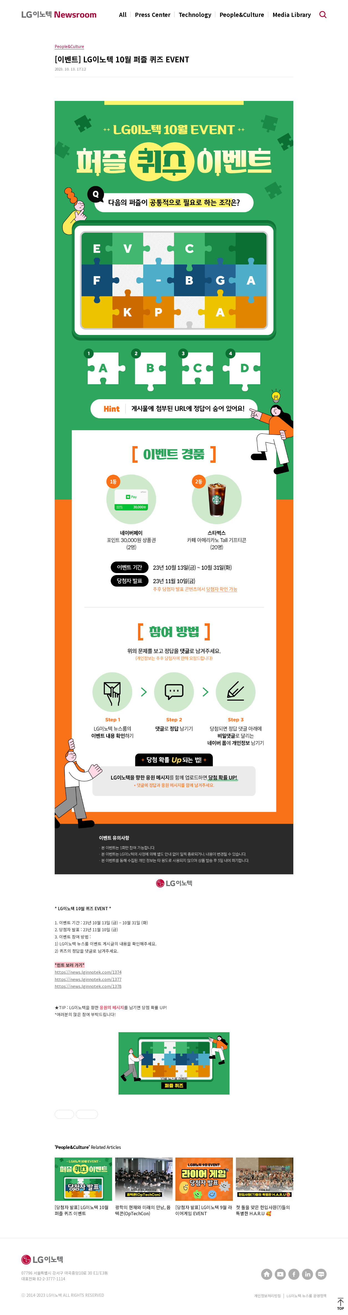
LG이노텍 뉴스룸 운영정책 (307, 1295)
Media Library (292, 14)
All (123, 14)
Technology (195, 14)
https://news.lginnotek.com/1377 (88, 979)
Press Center (152, 14)
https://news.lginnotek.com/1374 (88, 972)
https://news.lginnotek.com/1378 (88, 986)
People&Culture (242, 14)
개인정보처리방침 (267, 1295)
